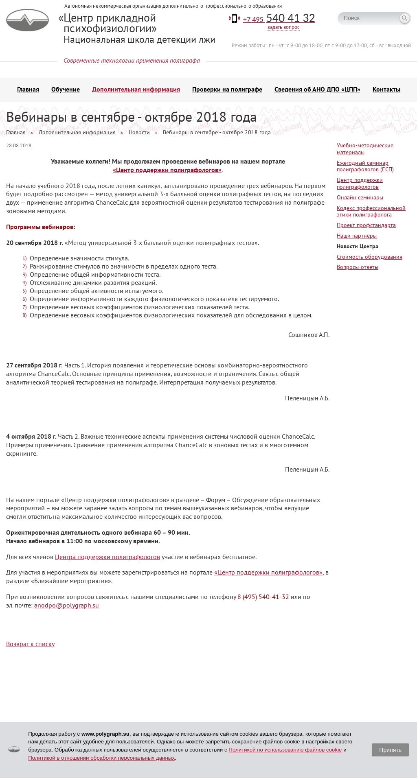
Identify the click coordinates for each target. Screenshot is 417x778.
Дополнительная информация (136, 89)
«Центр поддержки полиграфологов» (167, 170)
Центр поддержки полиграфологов (360, 183)
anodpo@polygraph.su (66, 605)
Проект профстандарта (366, 225)
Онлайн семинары (360, 197)
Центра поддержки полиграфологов (107, 557)
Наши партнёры (357, 235)
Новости (139, 132)
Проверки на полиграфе (227, 89)
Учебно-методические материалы (365, 149)
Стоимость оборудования (369, 256)
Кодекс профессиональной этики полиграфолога (371, 211)
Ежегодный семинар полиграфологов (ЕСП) (365, 166)
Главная (28, 89)
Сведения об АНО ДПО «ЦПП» (317, 89)
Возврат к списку (30, 644)
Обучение (65, 89)
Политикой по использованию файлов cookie (285, 750)
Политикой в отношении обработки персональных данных (101, 758)
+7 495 (279, 19)
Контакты (386, 89)
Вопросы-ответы (357, 267)
